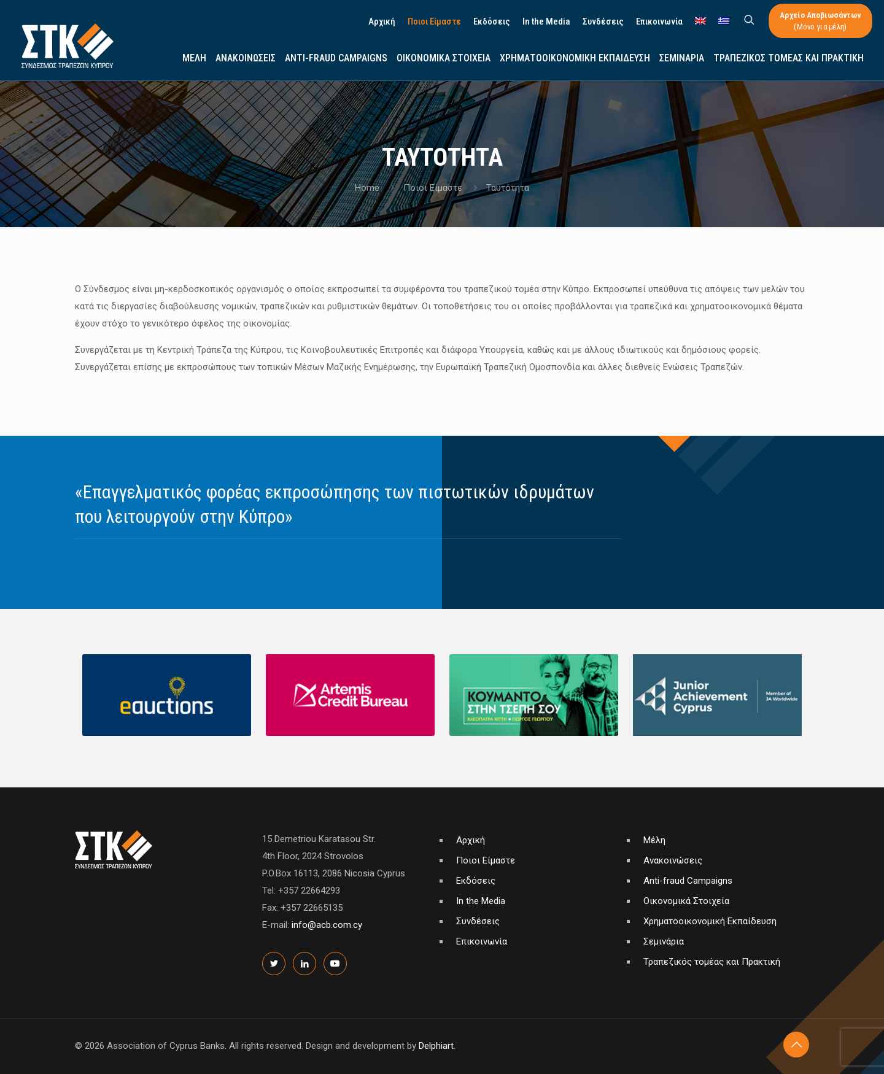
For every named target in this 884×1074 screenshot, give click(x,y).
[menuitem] (700, 22)
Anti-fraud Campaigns (687, 880)
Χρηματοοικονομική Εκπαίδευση (710, 921)
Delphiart (436, 1045)
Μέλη (654, 840)
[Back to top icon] (796, 1044)
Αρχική (470, 840)
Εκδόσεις (475, 880)
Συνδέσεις (478, 921)
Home (367, 187)
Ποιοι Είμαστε (432, 187)
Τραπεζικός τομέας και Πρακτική (711, 961)
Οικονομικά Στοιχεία (686, 900)
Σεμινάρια (663, 941)
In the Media (480, 900)
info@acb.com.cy (327, 924)
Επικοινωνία (481, 941)
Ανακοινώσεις (672, 860)
